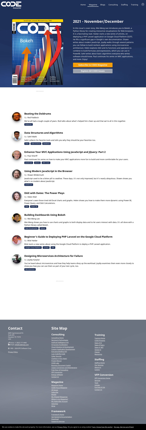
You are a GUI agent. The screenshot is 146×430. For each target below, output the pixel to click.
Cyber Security (56, 356)
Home (83, 4)
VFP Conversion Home (102, 378)
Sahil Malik (32, 136)
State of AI (98, 343)
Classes (97, 352)
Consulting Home (57, 338)
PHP (53, 247)
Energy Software (57, 375)
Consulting (113, 4)
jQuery (37, 163)
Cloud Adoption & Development (62, 347)
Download (55, 419)
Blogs (102, 4)
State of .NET (99, 347)
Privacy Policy (13, 352)
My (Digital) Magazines (59, 397)
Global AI (98, 350)
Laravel (46, 247)
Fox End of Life (100, 387)
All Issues (54, 390)
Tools (96, 383)
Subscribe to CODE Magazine (92, 64)
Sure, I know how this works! (102, 427)
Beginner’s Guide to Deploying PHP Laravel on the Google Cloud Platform (68, 236)
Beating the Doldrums (37, 113)
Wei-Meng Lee (33, 218)
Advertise (54, 404)
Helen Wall (32, 197)
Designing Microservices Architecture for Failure (53, 256)
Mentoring (98, 354)
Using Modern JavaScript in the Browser (48, 171)
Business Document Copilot (61, 365)
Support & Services (58, 421)
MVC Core (46, 163)
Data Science (36, 143)
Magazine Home (57, 385)
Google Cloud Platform (33, 247)
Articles (97, 385)
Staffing (124, 4)
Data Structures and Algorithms (43, 132)
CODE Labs (55, 363)
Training (134, 4)
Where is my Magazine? (59, 399)
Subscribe (54, 392)
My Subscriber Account (59, 401)
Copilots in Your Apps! (59, 359)
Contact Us (55, 377)
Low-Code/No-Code (58, 354)
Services (97, 380)
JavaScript (28, 163)
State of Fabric (100, 345)
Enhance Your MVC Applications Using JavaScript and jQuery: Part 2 (65, 152)
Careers (97, 370)
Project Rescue (56, 361)
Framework (58, 411)
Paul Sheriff (32, 156)
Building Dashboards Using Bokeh (44, 214)
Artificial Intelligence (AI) (60, 342)
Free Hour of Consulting (59, 370)
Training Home (100, 338)
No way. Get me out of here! (124, 427)
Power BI (34, 206)
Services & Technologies (59, 340)
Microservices (30, 269)
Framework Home (57, 415)
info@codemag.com (22, 345)
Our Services (99, 365)
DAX (26, 206)
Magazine (93, 4)
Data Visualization (31, 228)
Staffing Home (100, 363)
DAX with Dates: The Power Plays (44, 193)
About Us (98, 367)
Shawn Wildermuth (35, 175)
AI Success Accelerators (59, 345)
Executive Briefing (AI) (59, 352)
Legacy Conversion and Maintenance (64, 368)
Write (53, 406)
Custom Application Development (63, 349)
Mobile (53, 395)
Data (26, 143)
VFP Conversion (56, 372)
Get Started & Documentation (61, 417)
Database (46, 143)
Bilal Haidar (32, 240)
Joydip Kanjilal (33, 260)
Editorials (28, 124)
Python (43, 228)
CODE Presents (100, 341)
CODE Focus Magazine (59, 388)
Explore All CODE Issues (93, 71)
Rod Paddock (33, 117)
